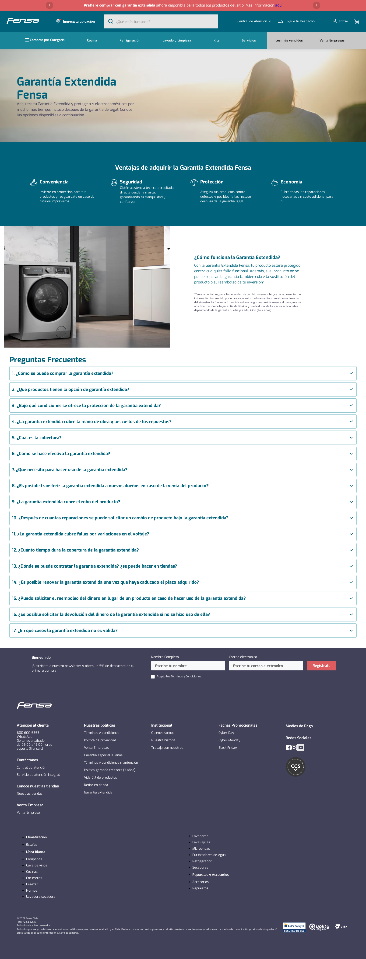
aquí (278, 5)
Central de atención (31, 767)
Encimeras (34, 878)
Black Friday (227, 747)
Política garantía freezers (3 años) (109, 770)
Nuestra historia (163, 740)
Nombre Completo (165, 657)
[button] (183, 5)
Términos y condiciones (101, 733)
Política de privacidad (100, 740)
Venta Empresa (28, 812)
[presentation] (183, 373)
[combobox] (161, 21)
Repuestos (200, 888)
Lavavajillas (201, 842)
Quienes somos (162, 733)
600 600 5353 (28, 733)
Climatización (36, 837)
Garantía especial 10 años (103, 755)
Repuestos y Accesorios (210, 875)
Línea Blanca (35, 852)
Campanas (34, 859)
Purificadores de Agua (209, 855)
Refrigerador (202, 861)
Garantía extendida (98, 792)
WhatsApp (24, 737)
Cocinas (32, 871)
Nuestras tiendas (29, 793)
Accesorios (200, 882)
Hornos (31, 890)
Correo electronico (243, 657)
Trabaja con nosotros (167, 747)
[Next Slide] (316, 5)
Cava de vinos (36, 865)
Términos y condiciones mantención (111, 762)
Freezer (32, 884)
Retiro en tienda (96, 785)
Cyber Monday (229, 740)
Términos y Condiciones (186, 676)
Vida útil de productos (100, 777)
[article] (183, 373)
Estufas (31, 844)
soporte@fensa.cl (30, 748)
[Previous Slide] (49, 5)
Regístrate (322, 665)
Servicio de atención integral (38, 775)
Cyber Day (226, 733)
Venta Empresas (96, 747)
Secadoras (200, 867)
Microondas (201, 848)
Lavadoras (200, 836)
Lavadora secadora (40, 896)
